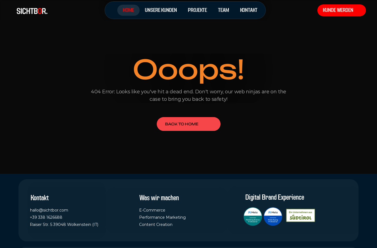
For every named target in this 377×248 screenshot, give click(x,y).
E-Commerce (152, 210)
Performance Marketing (162, 217)
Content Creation (155, 224)
